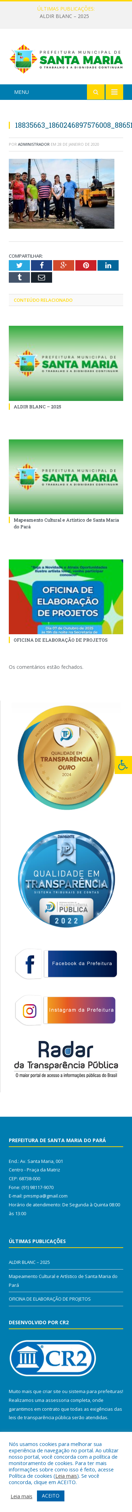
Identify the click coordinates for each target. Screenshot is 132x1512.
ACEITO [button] (50, 1495)
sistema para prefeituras (95, 1391)
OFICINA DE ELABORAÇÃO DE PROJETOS (61, 640)
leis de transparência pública (40, 1417)
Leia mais (66, 1475)
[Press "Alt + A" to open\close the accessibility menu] (123, 765)
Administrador (34, 144)
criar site (52, 1391)
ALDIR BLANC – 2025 (64, 16)
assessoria (57, 1400)
